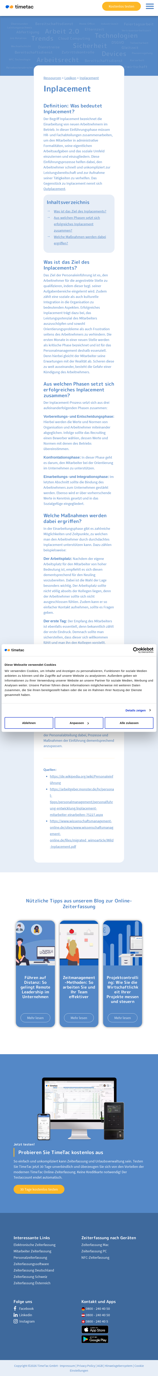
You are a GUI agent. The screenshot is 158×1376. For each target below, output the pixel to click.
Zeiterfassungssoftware (31, 1264)
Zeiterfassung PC (94, 1251)
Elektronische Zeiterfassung (34, 1244)
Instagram (24, 1321)
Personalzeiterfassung (30, 1257)
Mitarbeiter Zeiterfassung (32, 1251)
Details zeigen (135, 710)
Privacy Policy (86, 1366)
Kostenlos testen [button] (121, 6)
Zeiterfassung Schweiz (30, 1276)
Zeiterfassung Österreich (32, 1283)
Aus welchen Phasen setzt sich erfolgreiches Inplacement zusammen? (77, 224)
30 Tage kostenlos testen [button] (39, 1189)
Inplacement (89, 78)
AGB (100, 1366)
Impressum (67, 1366)
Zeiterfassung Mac (95, 1244)
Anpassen (79, 723)
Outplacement (54, 188)
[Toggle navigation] (150, 6)
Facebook (24, 1308)
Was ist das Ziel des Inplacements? (80, 211)
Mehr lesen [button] (35, 1018)
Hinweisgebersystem (118, 1366)
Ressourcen (52, 78)
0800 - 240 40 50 (95, 1308)
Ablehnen (29, 723)
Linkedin (23, 1315)
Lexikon (70, 78)
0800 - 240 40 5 (94, 1321)
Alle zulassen (129, 723)
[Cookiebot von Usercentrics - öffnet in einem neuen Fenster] (135, 650)
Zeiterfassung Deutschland (34, 1270)
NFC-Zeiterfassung (95, 1257)
